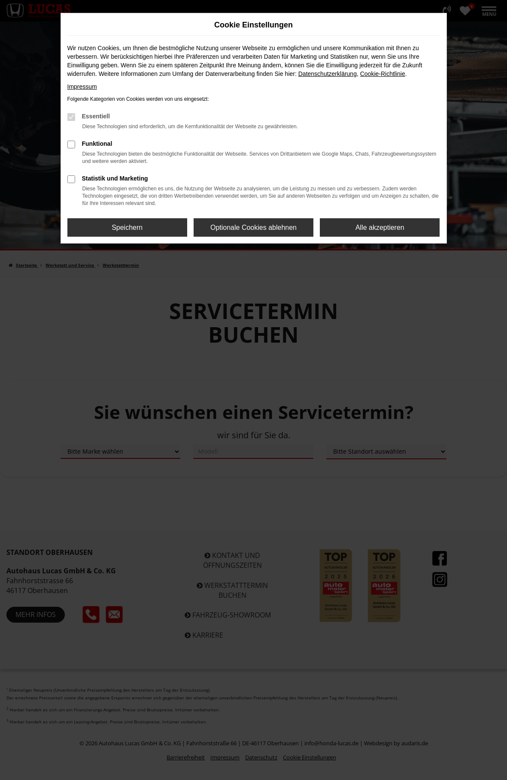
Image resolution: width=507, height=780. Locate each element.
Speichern (127, 227)
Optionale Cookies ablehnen (253, 227)
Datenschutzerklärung (327, 73)
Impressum (82, 86)
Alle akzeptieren (379, 227)
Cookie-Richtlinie (382, 73)
